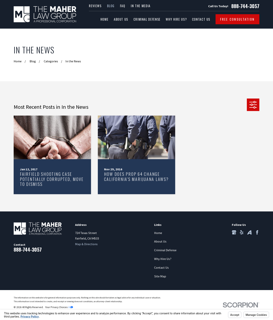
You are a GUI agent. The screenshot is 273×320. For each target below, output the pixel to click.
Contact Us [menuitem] (201, 19)
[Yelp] (241, 232)
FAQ (122, 5)
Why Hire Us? (162, 259)
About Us (160, 241)
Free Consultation (237, 19)
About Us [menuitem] (121, 19)
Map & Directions (86, 244)
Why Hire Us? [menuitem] (176, 19)
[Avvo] (249, 232)
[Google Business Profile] (234, 232)
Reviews (95, 5)
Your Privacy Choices (59, 307)
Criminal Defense (165, 250)
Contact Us (161, 267)
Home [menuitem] (104, 19)
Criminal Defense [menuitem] (147, 19)
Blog (111, 5)
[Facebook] (257, 232)
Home (158, 233)
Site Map (160, 276)
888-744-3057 (245, 6)
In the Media (141, 5)
